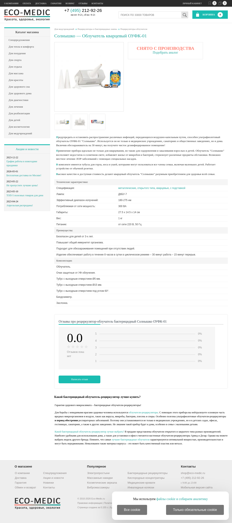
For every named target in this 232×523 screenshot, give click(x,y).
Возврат (70, 3)
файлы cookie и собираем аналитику (182, 499)
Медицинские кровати (141, 482)
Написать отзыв (79, 379)
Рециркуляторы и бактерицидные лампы (97, 29)
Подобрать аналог (165, 52)
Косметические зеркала (102, 482)
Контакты (97, 3)
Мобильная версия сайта (196, 487)
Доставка (41, 3)
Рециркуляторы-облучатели (133, 29)
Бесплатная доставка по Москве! (23, 175)
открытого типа (146, 188)
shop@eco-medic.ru (193, 473)
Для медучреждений (64, 29)
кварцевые (162, 188)
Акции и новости (27, 149)
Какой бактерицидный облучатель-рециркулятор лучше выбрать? (89, 431)
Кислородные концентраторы (146, 477)
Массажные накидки (100, 477)
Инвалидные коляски (141, 487)
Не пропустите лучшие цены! (22, 185)
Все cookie (132, 510)
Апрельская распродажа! (19, 205)
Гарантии (56, 3)
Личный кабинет (192, 3)
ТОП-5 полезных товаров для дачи (24, 195)
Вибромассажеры (98, 487)
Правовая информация (89, 503)
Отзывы (83, 3)
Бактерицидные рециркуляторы (148, 473)
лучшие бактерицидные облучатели (131, 439)
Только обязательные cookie (195, 510)
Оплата (27, 3)
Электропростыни (98, 473)
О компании (11, 3)
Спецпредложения (55, 473)
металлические (127, 188)
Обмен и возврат (25, 487)
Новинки (48, 482)
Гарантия (20, 482)
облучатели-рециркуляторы (143, 412)
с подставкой (177, 188)
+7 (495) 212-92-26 (192, 477)
